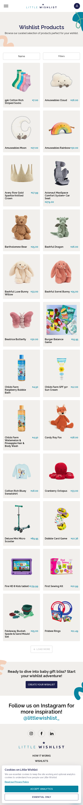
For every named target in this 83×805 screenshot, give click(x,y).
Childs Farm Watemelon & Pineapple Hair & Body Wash (14, 441)
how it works (41, 755)
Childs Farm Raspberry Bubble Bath (15, 390)
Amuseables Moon (15, 147)
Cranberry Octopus (56, 490)
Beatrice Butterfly (15, 339)
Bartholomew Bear (16, 246)
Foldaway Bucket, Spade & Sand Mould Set (17, 634)
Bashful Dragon (54, 246)
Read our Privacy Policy (17, 782)
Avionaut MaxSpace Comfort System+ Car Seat (57, 195)
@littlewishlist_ (41, 718)
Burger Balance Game (54, 341)
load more (41, 649)
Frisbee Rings (53, 631)
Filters (61, 56)
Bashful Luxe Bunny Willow (17, 293)
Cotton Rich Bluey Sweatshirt (15, 492)
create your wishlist (41, 684)
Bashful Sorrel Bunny (57, 291)
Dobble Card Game (56, 538)
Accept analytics (41, 789)
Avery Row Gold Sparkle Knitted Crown (14, 195)
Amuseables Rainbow (57, 147)
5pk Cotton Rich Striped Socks (14, 101)
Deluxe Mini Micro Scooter (15, 540)
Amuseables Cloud (56, 100)
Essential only (41, 797)
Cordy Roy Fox (53, 437)
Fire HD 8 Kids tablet (17, 586)
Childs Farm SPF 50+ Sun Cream (56, 388)
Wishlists (41, 761)
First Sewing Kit (54, 586)
